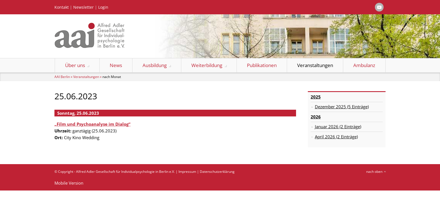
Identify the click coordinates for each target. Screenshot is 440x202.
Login (103, 7)
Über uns (75, 65)
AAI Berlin (62, 76)
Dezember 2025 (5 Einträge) (342, 106)
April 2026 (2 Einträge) (336, 136)
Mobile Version (68, 183)
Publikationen (262, 65)
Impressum (187, 171)
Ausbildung (155, 65)
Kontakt (61, 7)
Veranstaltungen (315, 65)
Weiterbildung (206, 65)
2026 (316, 117)
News (116, 65)
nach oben (374, 171)
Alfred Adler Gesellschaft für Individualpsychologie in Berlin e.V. (125, 171)
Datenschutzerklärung (217, 171)
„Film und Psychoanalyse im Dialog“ (92, 124)
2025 (316, 97)
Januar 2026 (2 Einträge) (338, 126)
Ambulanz (364, 65)
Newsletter (83, 7)
